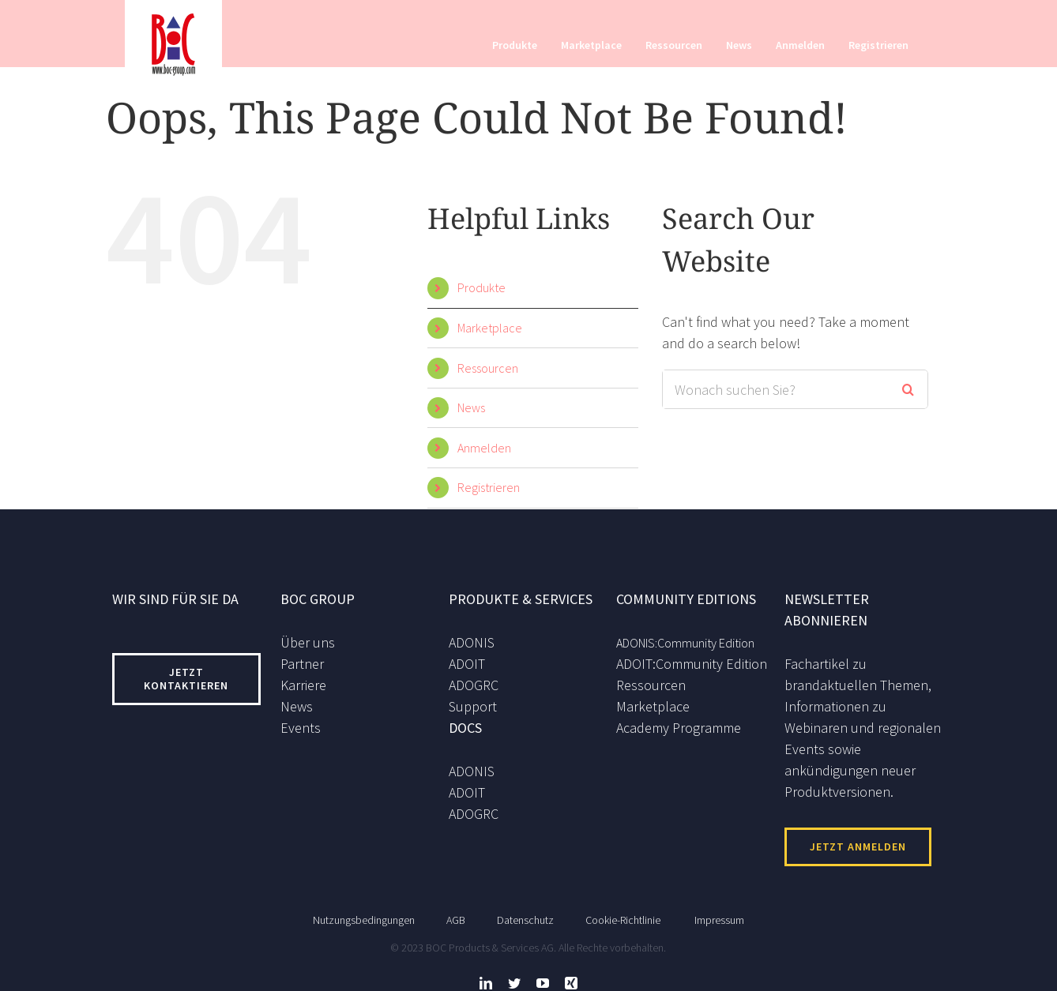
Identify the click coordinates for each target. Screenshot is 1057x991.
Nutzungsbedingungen (364, 914)
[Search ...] (775, 389)
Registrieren (488, 487)
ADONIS (472, 642)
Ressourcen (487, 368)
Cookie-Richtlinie (622, 914)
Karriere (303, 685)
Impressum (719, 914)
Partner (302, 664)
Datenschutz (525, 914)
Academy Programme (678, 728)
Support (473, 706)
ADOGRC (473, 685)
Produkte (481, 287)
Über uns (307, 642)
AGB (455, 914)
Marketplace (489, 328)
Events (300, 728)
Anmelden (484, 448)
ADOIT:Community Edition (691, 664)
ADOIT (467, 664)
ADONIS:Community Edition (685, 643)
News (471, 407)
